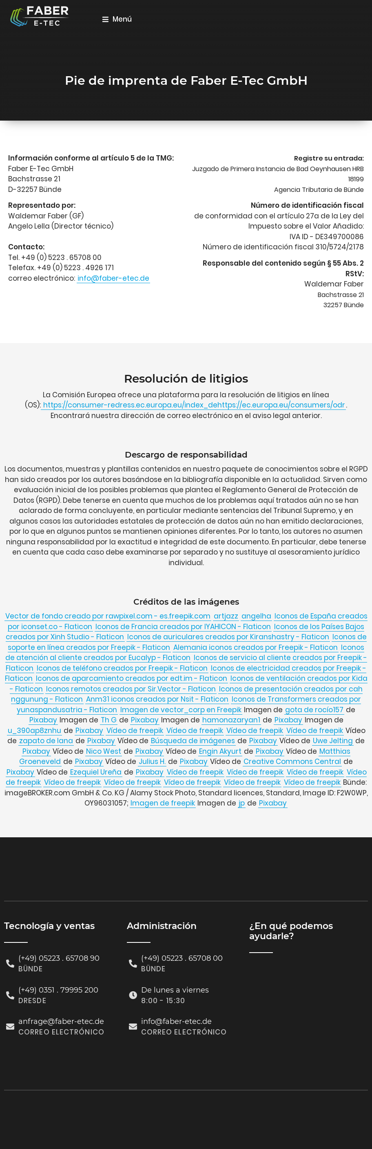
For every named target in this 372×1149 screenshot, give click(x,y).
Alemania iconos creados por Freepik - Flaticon (255, 647)
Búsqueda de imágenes (193, 741)
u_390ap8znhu (34, 730)
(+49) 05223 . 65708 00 (182, 958)
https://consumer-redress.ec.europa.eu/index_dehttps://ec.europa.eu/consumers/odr (193, 405)
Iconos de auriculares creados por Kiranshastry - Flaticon (228, 637)
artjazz (226, 616)
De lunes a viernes (175, 989)
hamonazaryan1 (231, 720)
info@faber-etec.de (113, 278)
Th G (109, 720)
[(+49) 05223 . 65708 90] (10, 964)
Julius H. (152, 761)
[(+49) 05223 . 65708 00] (133, 964)
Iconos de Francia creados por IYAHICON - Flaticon (183, 627)
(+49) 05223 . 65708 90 (59, 958)
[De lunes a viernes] (133, 995)
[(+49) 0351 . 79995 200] (10, 995)
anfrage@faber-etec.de (61, 1021)
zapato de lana (46, 741)
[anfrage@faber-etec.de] (10, 1027)
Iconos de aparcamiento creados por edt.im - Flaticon (131, 678)
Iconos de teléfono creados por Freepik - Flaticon (122, 668)
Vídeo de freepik (134, 730)
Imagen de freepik (163, 803)
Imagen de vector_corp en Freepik (180, 710)
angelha (256, 616)
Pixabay (43, 720)
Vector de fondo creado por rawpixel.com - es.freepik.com (107, 616)
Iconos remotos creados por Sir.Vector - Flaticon (131, 689)
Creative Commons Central (292, 761)
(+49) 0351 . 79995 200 (58, 989)
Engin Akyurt (220, 751)
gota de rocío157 (314, 710)
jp (242, 803)
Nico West (103, 751)
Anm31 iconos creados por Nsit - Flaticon (157, 699)
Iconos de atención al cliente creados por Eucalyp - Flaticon (185, 653)
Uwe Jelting (333, 741)
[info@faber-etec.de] (133, 1027)
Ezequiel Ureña (96, 772)
